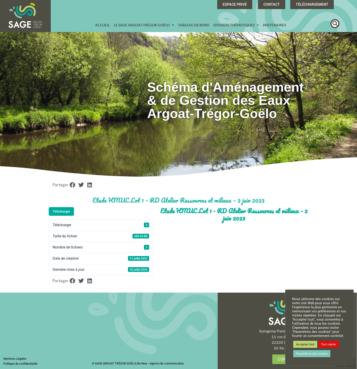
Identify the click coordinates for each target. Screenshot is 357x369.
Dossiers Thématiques (236, 25)
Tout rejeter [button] (328, 344)
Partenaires (274, 25)
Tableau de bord (193, 25)
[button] (334, 23)
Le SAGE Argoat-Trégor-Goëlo (144, 25)
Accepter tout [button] (305, 344)
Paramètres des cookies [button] (312, 354)
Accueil (102, 25)
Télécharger (61, 211)
